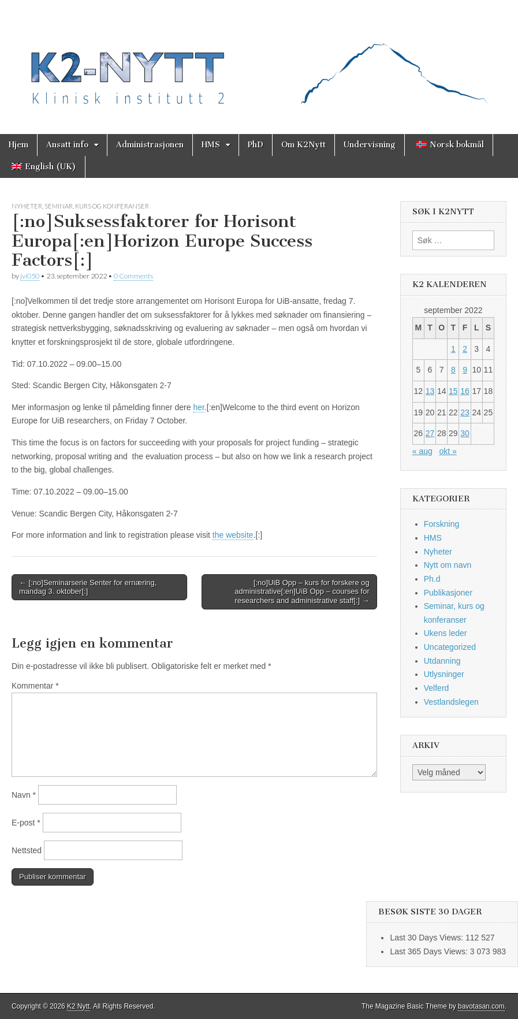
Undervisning (370, 145)
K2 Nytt (78, 1006)
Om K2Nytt (303, 145)
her (198, 407)
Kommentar (35, 685)
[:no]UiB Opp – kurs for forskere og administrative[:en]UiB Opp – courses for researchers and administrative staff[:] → (301, 591)
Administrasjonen (150, 145)
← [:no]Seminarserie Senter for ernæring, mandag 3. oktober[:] (87, 587)
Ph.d (432, 578)
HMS (211, 145)
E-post (26, 822)
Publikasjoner (448, 592)
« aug (422, 451)
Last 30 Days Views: (427, 937)
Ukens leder (445, 633)
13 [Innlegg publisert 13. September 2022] (430, 391)
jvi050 (29, 276)
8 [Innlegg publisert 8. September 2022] (453, 369)
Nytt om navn (447, 565)
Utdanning (442, 660)
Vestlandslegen (451, 701)
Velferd (436, 688)
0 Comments (133, 276)
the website (233, 535)
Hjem (18, 145)
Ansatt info (67, 145)
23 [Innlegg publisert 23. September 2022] (464, 412)
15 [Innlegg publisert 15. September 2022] (453, 391)
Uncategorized (450, 647)
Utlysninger (444, 674)
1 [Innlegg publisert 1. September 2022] (453, 349)
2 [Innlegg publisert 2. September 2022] (465, 349)
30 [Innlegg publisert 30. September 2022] (464, 433)
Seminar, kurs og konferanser (96, 206)
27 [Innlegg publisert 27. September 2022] (430, 433)
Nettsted (27, 850)
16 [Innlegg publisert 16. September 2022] (464, 391)
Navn (24, 794)
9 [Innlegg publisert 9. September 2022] (465, 369)
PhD (255, 145)
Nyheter (27, 206)
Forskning (441, 524)
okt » (447, 451)
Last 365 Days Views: (429, 951)
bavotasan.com (481, 1006)
